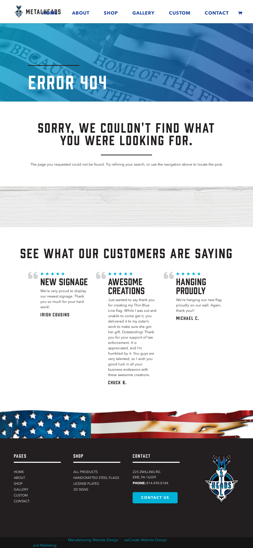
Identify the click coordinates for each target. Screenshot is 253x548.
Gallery (143, 13)
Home (50, 13)
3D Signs (80, 489)
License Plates (86, 483)
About (80, 13)
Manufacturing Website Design (93, 540)
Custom (179, 13)
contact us (155, 497)
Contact (217, 13)
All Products (85, 472)
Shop (111, 13)
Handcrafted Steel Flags (96, 478)
